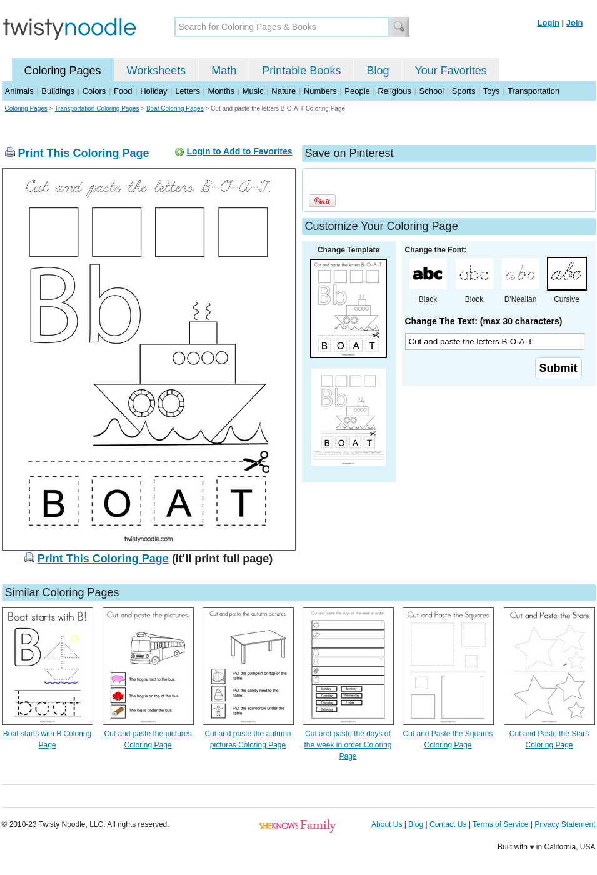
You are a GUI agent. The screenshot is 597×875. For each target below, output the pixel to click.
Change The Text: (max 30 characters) (484, 321)
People (356, 91)
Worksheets (156, 70)
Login (548, 23)
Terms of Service (500, 824)
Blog (377, 70)
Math (223, 70)
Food (123, 91)
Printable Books (301, 70)
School (431, 91)
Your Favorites (450, 70)
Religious (394, 91)
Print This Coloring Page (83, 153)
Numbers (320, 91)
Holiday (153, 91)
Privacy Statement (564, 824)
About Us (386, 824)
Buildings (57, 91)
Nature (283, 91)
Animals (19, 91)
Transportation (533, 91)
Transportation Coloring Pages (96, 108)
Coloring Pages (62, 70)
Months (221, 91)
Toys (491, 91)
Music (253, 91)
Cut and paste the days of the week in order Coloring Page (347, 745)
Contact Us (447, 824)
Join (574, 23)
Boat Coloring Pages (175, 108)
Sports (464, 91)
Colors (94, 91)
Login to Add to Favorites (239, 151)
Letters (187, 91)
